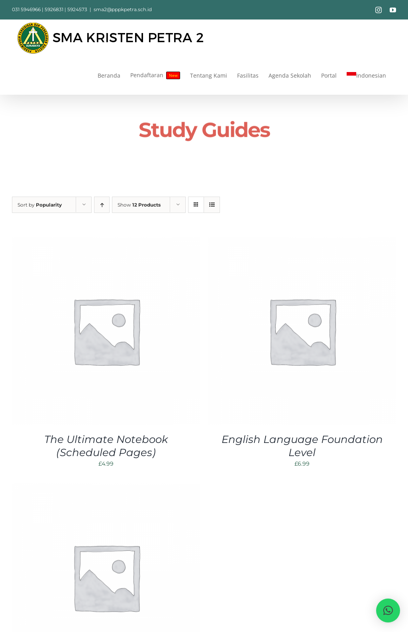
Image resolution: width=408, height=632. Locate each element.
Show (139, 205)
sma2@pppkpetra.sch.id (123, 9)
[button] (388, 610)
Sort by (40, 205)
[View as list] (212, 205)
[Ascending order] (102, 205)
